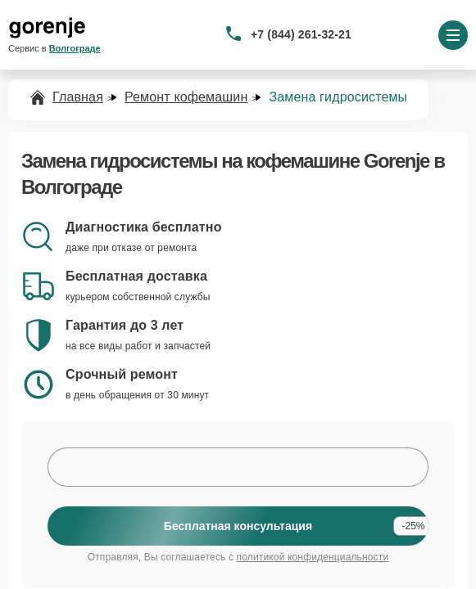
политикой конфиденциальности (313, 557)
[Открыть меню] (453, 35)
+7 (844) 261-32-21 (301, 34)
